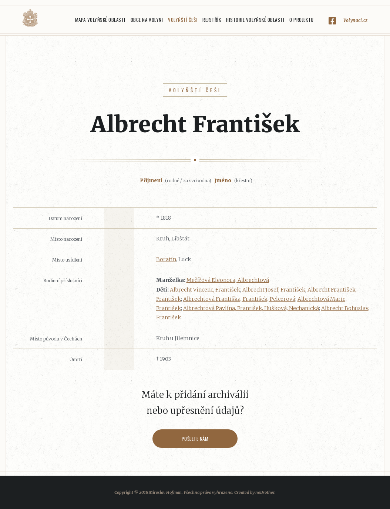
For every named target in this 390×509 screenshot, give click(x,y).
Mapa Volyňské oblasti (100, 19)
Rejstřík (211, 19)
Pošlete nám (195, 438)
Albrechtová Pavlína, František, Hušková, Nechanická (251, 308)
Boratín (166, 259)
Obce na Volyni (147, 19)
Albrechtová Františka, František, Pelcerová (239, 299)
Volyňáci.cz (30, 18)
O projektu (301, 19)
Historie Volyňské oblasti (255, 19)
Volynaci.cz (355, 20)
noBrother (265, 492)
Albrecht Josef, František (273, 289)
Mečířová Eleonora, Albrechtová (227, 280)
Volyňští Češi (182, 19)
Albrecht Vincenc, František (205, 289)
